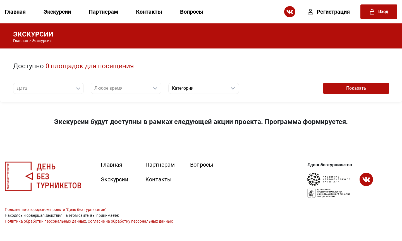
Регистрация (329, 11)
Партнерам (103, 11)
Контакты (149, 11)
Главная (15, 11)
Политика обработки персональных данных (45, 221)
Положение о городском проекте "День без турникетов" (55, 209)
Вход (378, 11)
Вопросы (192, 11)
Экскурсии (57, 11)
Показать (356, 88)
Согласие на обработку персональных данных (130, 221)
